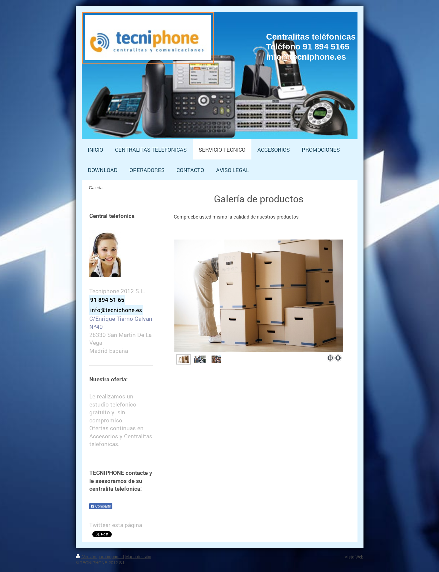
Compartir (100, 506)
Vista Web (354, 557)
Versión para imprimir (99, 556)
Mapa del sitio (138, 556)
